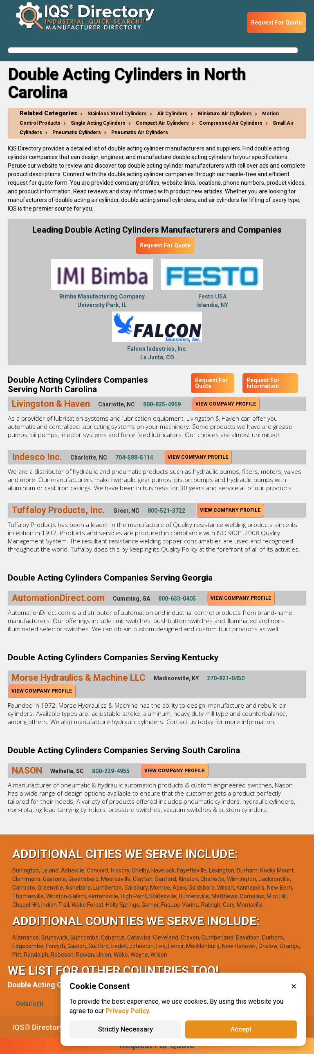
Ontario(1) (30, 1003)
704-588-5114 (134, 457)
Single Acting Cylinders (98, 123)
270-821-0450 (225, 678)
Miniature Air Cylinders (225, 114)
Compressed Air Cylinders (230, 123)
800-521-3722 (166, 510)
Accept (241, 1029)
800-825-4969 (162, 404)
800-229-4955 (111, 771)
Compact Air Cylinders (162, 123)
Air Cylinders (172, 114)
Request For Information (263, 383)
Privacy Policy (127, 1011)
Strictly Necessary (125, 1029)
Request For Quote (276, 22)
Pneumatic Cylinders (76, 132)
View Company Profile (225, 404)
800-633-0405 (177, 598)
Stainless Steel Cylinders (117, 114)
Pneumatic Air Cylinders (139, 132)
